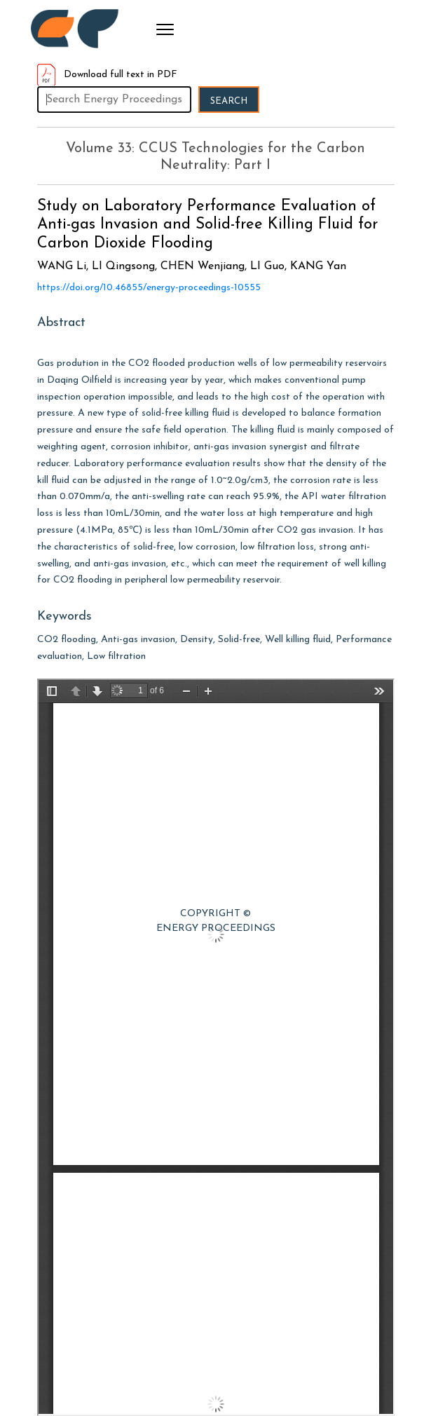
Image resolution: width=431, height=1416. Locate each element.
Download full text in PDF (107, 74)
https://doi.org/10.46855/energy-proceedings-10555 (149, 287)
